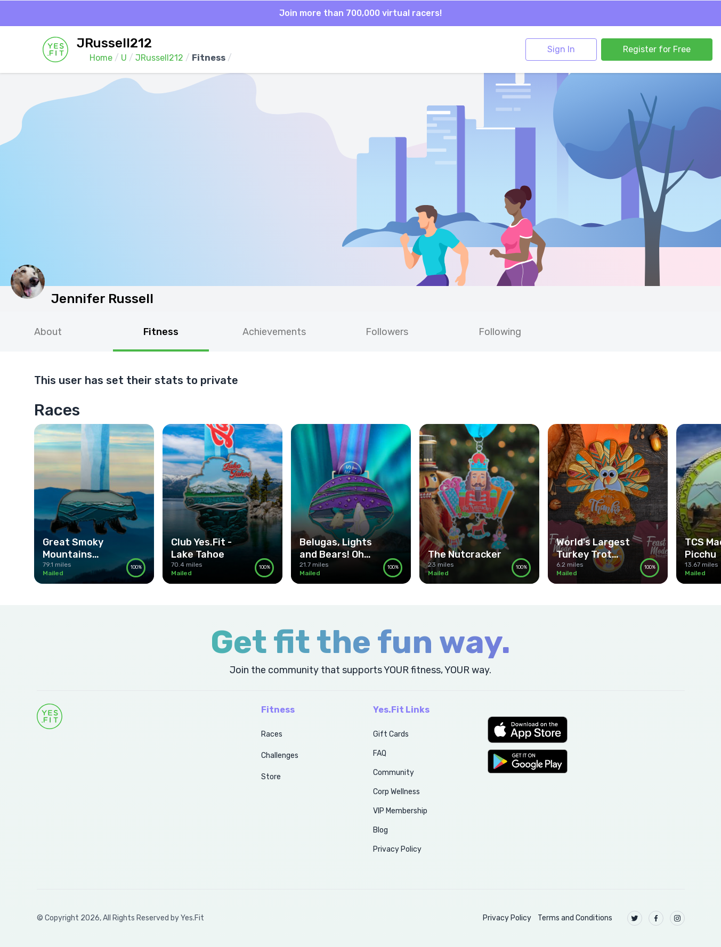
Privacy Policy (397, 849)
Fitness (161, 332)
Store (271, 776)
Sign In (561, 49)
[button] (586, 729)
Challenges (279, 755)
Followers (387, 332)
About (48, 332)
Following (500, 332)
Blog (380, 830)
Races (271, 734)
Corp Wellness (396, 791)
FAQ (379, 753)
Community (393, 772)
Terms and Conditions (575, 917)
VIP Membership (400, 810)
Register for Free (657, 49)
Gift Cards (391, 734)
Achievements (274, 332)
